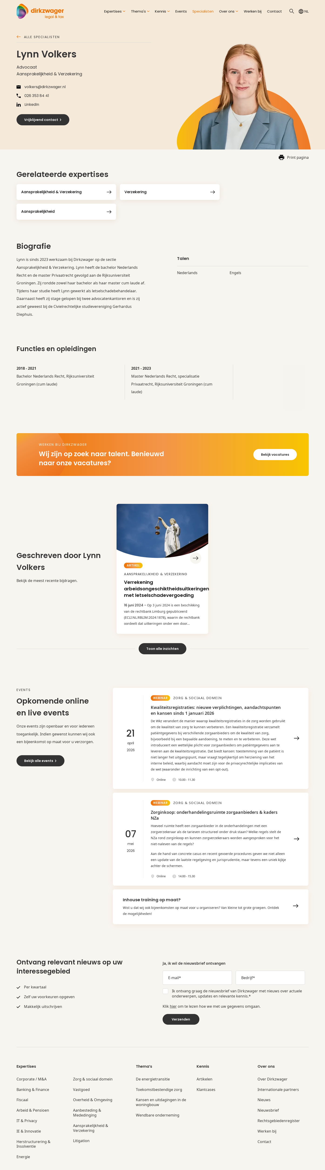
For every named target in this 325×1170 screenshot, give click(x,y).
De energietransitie (153, 1059)
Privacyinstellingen (201, 1163)
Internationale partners (278, 1070)
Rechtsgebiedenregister (279, 1101)
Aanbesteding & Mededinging (87, 1093)
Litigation (81, 1121)
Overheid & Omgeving (92, 1080)
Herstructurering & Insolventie (33, 1125)
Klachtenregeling (141, 1163)
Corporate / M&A (32, 1059)
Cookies (114, 1163)
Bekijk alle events (40, 741)
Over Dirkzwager (273, 1059)
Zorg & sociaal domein (93, 1059)
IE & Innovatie (29, 1111)
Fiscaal (22, 1080)
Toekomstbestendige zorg (159, 1070)
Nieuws (264, 1080)
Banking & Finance (33, 1070)
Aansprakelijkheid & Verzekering (90, 1108)
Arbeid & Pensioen (33, 1091)
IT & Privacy (27, 1101)
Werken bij (252, 11)
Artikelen (204, 1059)
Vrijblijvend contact (43, 119)
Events (181, 11)
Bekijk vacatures (275, 434)
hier (173, 986)
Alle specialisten (38, 37)
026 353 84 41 (33, 96)
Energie (23, 1137)
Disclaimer (170, 1163)
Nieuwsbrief (268, 1091)
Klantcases (206, 1070)
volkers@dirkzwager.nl (41, 87)
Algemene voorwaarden (64, 1163)
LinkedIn (28, 105)
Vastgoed (81, 1070)
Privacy (95, 1163)
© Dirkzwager (27, 1163)
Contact (274, 11)
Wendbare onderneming (157, 1096)
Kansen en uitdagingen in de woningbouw (161, 1083)
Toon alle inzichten (162, 629)
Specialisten (203, 11)
